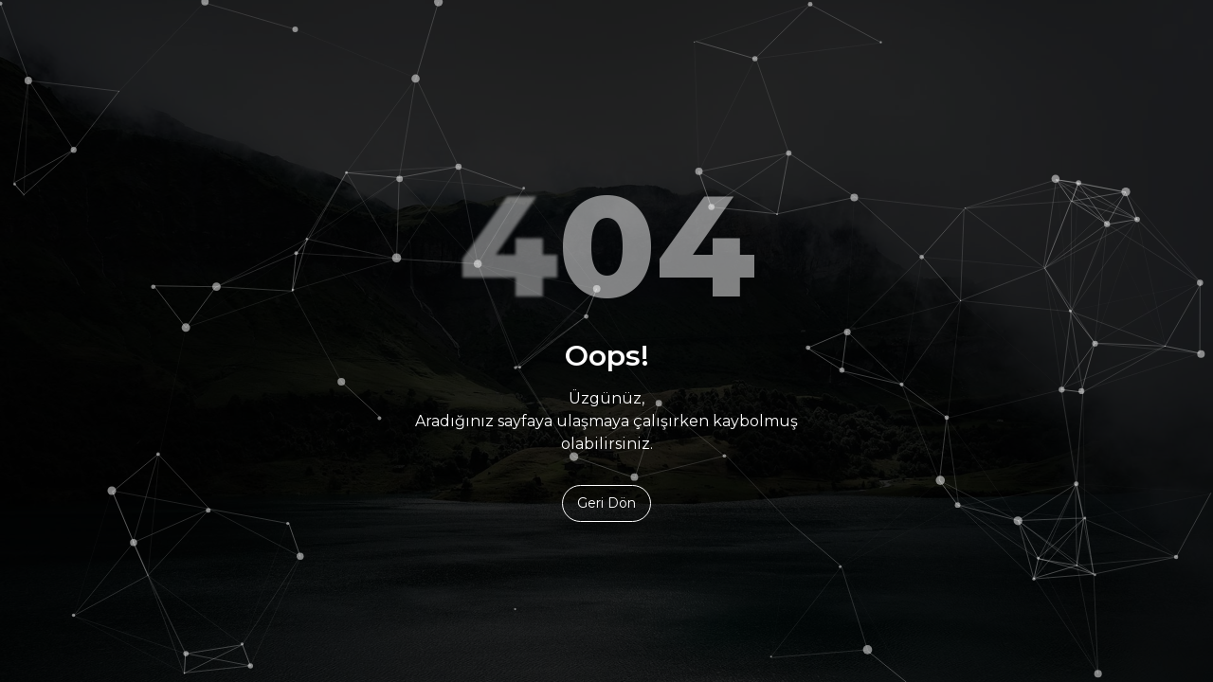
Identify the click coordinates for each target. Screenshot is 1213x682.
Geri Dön (606, 503)
